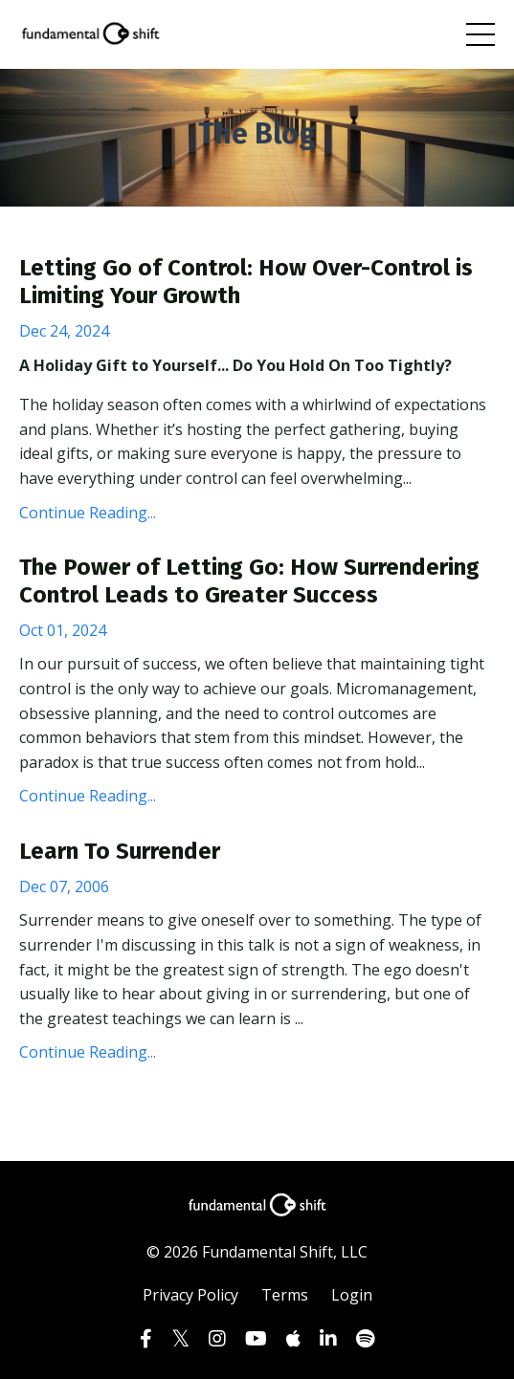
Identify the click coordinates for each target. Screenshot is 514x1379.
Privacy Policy (190, 1294)
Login (351, 1294)
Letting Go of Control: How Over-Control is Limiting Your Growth (246, 281)
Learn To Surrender (119, 851)
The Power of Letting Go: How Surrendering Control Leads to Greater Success (249, 581)
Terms (284, 1294)
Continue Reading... (87, 512)
